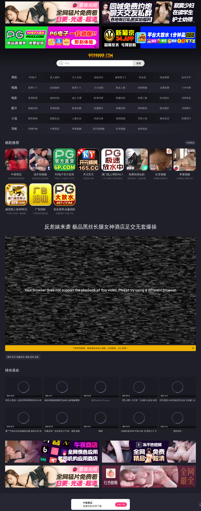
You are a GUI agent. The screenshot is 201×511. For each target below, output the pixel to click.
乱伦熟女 (164, 97)
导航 (14, 129)
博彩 (14, 77)
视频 (14, 87)
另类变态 (186, 97)
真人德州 (54, 77)
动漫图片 (98, 108)
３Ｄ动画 (98, 87)
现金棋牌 (164, 77)
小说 (14, 118)
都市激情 (33, 118)
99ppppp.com (100, 56)
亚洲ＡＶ (33, 87)
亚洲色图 (54, 108)
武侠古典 (98, 118)
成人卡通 (76, 97)
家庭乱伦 (54, 118)
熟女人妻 (120, 87)
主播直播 (164, 87)
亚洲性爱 (33, 97)
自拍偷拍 (54, 87)
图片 (14, 108)
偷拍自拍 (54, 97)
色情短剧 (142, 128)
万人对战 (76, 77)
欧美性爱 (98, 97)
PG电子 (33, 77)
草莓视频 (76, 128)
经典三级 (142, 97)
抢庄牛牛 (186, 77)
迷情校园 (120, 118)
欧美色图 (76, 108)
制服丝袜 (120, 97)
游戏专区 (98, 77)
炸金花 (142, 77)
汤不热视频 (98, 128)
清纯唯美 (142, 108)
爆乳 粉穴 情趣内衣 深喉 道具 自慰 (23, 356)
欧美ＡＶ (76, 87)
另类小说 (142, 118)
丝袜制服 (142, 87)
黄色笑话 (164, 118)
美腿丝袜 (120, 108)
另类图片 (186, 108)
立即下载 (121, 504)
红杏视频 (120, 128)
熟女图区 (164, 108)
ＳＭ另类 (186, 87)
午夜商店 (54, 128)
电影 (14, 98)
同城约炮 (33, 128)
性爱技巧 (186, 118)
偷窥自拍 (33, 108)
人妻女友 (76, 118)
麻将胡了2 (120, 77)
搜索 (138, 63)
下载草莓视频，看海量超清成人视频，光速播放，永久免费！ (133, 348)
